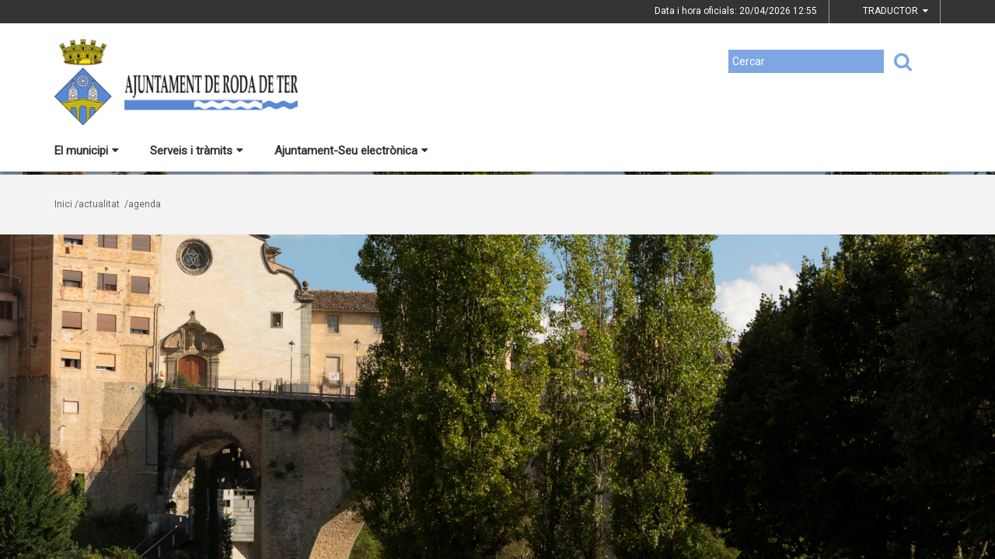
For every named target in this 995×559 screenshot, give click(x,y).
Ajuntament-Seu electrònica (351, 151)
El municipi (86, 151)
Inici (63, 204)
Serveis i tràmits (196, 151)
